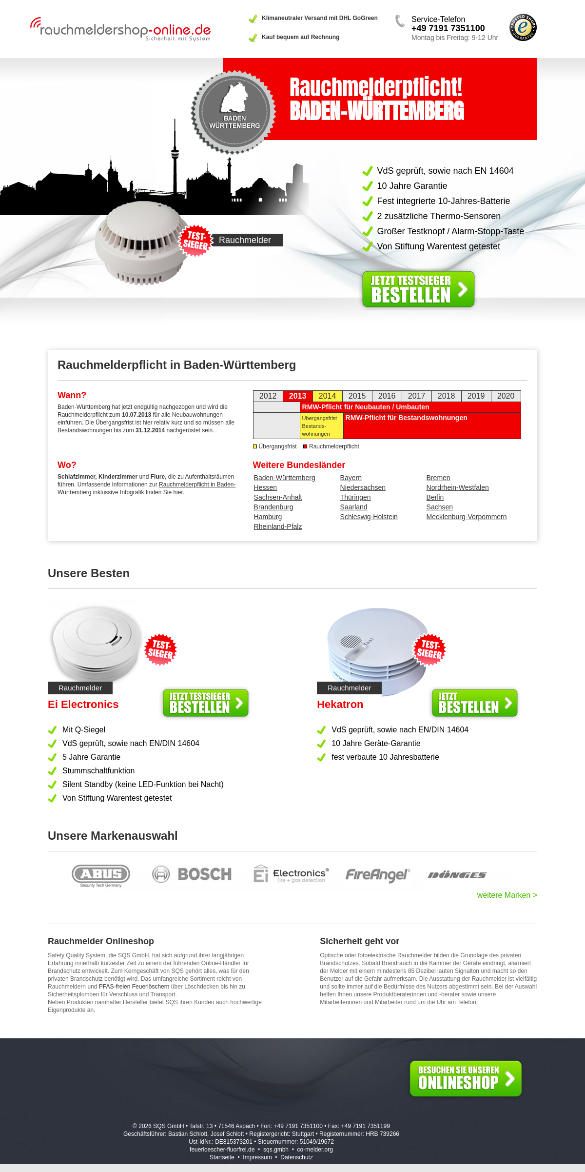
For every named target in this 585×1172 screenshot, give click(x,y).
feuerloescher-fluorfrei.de (222, 1149)
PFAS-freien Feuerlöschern (134, 986)
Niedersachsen (363, 487)
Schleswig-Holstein (369, 517)
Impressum (257, 1157)
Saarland (354, 507)
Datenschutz (296, 1157)
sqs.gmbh (276, 1149)
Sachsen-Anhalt (278, 497)
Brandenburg (273, 507)
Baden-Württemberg (284, 478)
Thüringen (355, 497)
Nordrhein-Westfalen (458, 487)
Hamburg (268, 517)
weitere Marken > (507, 895)
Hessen (265, 487)
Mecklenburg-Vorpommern (467, 517)
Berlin (435, 497)
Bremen (438, 478)
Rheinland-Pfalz (278, 526)
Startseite (222, 1157)
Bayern (351, 478)
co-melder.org (315, 1149)
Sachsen (440, 507)
